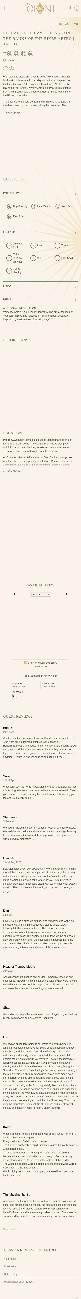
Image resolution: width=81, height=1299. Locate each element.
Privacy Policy (11, 1266)
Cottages (68, 24)
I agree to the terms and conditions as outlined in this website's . (39, 1273)
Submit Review (19, 1285)
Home (60, 24)
